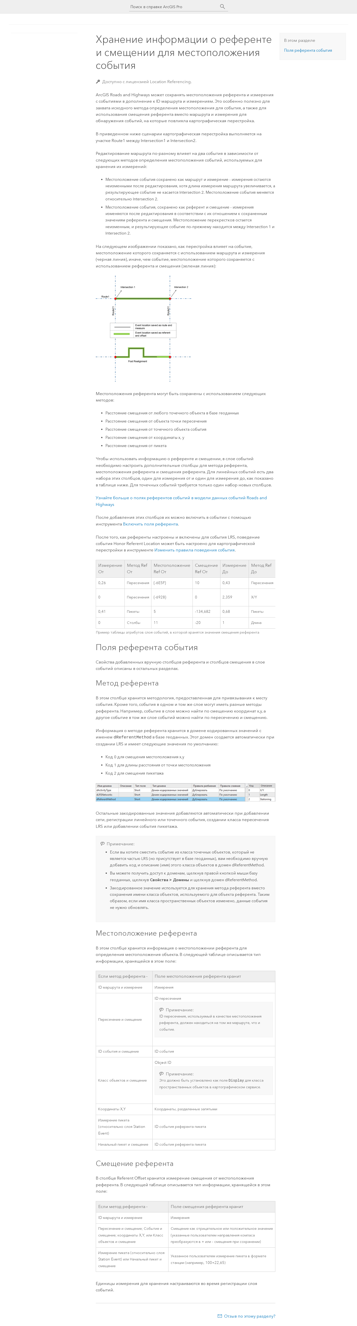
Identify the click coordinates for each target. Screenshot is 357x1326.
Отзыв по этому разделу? (249, 1316)
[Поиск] (222, 6)
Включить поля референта (150, 523)
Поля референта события (308, 50)
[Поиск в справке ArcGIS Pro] (173, 6)
